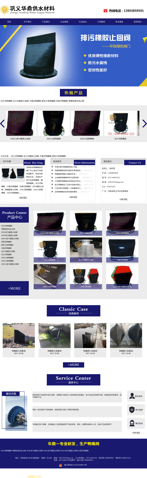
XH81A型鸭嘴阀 (7, 258)
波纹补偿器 (97, 477)
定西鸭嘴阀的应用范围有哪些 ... (66, 192)
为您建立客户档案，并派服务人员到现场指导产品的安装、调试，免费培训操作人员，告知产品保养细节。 (72, 424)
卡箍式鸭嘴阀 (35, 101)
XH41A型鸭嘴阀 (7, 261)
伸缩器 (90, 477)
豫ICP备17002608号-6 (85, 460)
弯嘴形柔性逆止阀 (76, 101)
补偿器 (77, 477)
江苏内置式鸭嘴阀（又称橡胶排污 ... (68, 188)
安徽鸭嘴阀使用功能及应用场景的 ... (68, 170)
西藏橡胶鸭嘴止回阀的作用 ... (65, 174)
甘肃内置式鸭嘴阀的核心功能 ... (66, 167)
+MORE (22, 197)
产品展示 (46, 22)
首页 (9, 22)
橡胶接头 (56, 477)
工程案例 (101, 22)
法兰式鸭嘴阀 (6, 101)
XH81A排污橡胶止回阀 (10, 264)
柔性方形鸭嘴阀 (48, 101)
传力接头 (84, 477)
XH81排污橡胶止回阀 (9, 232)
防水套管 (63, 477)
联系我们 (138, 22)
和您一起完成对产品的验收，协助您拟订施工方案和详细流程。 (56, 410)
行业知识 (83, 22)
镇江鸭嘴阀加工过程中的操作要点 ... (68, 185)
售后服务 (119, 22)
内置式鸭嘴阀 (62, 101)
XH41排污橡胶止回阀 (9, 235)
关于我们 (27, 22)
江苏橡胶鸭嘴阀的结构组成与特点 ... (68, 181)
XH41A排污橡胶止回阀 (10, 239)
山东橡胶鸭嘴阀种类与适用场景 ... (67, 177)
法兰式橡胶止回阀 (21, 101)
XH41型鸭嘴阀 (6, 226)
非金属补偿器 (47, 477)
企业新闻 (64, 22)
